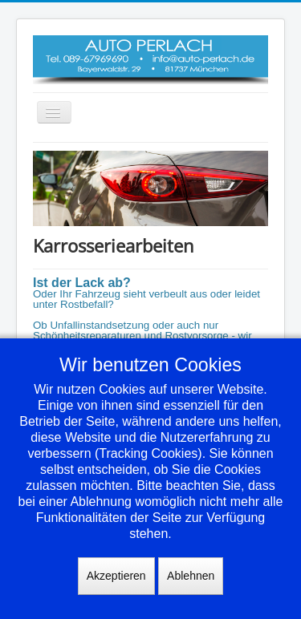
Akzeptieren (116, 575)
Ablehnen (190, 575)
